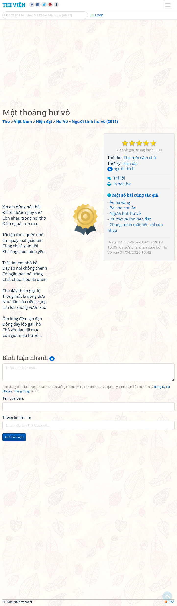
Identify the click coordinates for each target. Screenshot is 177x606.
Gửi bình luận (14, 437)
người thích (121, 168)
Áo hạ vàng (120, 202)
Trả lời (119, 178)
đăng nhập (22, 391)
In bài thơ (122, 184)
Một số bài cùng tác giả (132, 195)
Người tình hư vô (125, 213)
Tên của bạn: (13, 398)
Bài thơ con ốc (123, 207)
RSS (170, 602)
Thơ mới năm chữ (140, 157)
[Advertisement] (88, 62)
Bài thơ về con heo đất (130, 219)
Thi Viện (13, 4)
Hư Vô (129, 242)
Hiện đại (130, 163)
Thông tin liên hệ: (17, 417)
